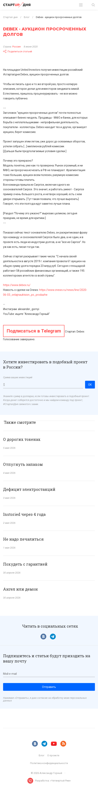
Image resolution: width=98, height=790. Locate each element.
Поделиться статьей (17, 51)
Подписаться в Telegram (34, 331)
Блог (41, 755)
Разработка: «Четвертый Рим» (53, 780)
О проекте (53, 755)
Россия (16, 46)
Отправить (49, 686)
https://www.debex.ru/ (16, 285)
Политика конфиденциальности (49, 763)
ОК (90, 384)
